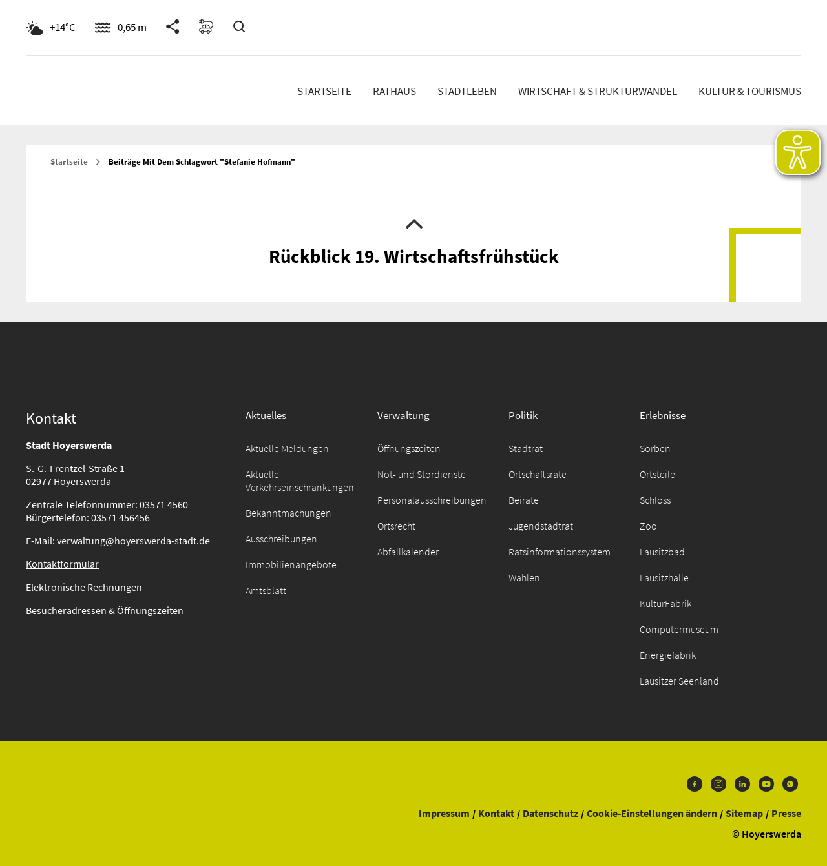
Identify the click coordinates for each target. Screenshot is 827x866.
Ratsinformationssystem (559, 551)
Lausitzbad (662, 551)
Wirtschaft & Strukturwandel (597, 91)
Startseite (324, 91)
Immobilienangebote (291, 564)
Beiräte (523, 499)
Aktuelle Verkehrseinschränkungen (300, 480)
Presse (786, 813)
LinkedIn (742, 784)
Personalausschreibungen (432, 499)
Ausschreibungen (281, 538)
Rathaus (394, 91)
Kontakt (496, 813)
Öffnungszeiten (409, 448)
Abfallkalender (408, 551)
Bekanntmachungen (288, 512)
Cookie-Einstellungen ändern (652, 813)
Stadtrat (525, 448)
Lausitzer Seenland (679, 680)
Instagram (718, 784)
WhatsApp (790, 784)
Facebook (694, 784)
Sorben (655, 448)
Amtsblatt (266, 590)
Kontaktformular (62, 563)
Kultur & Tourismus (749, 91)
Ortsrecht (396, 525)
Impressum (444, 813)
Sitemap (744, 813)
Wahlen (524, 577)
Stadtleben (467, 91)
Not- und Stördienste (421, 474)
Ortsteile (657, 474)
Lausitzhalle (664, 577)
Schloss (655, 499)
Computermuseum (679, 629)
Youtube (766, 784)
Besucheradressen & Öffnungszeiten (104, 610)
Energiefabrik (668, 654)
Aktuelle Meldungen (287, 448)
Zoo (648, 525)
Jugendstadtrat (540, 525)
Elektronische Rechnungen (84, 587)
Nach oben (414, 222)
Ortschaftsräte (537, 474)
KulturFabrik (665, 603)
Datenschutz (550, 813)
